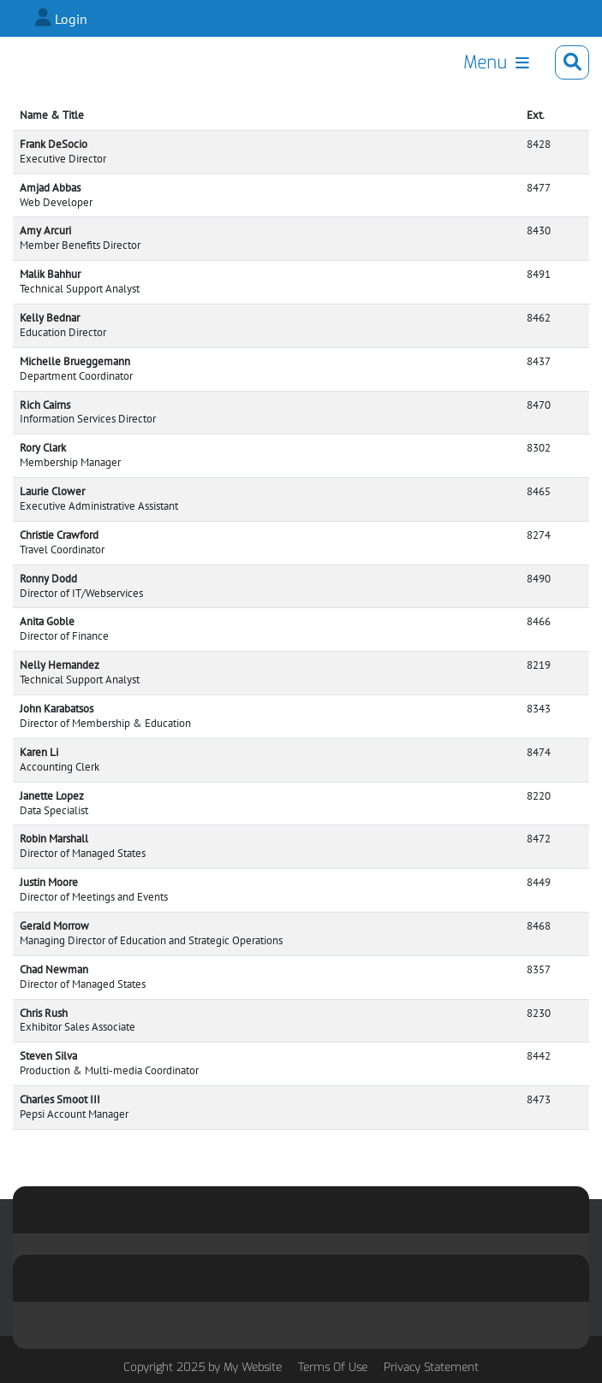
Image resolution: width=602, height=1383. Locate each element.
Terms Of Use (332, 1367)
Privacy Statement (431, 1367)
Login (71, 18)
